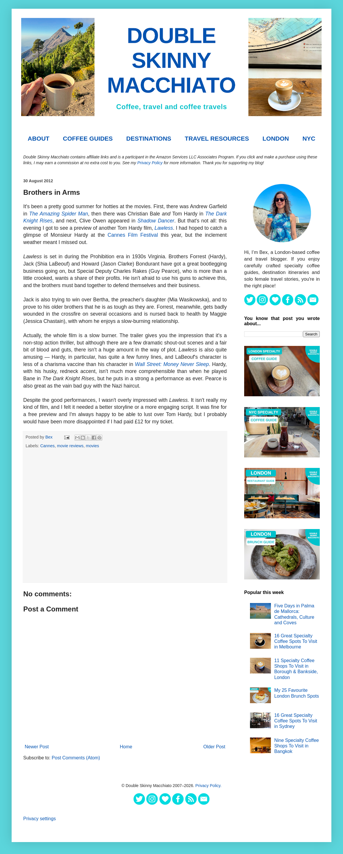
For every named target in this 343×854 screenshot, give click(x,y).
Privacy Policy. (208, 785)
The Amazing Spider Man (58, 214)
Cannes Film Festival (133, 235)
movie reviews (70, 445)
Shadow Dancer (155, 221)
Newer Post (37, 746)
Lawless (164, 228)
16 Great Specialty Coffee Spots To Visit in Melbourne (295, 641)
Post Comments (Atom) (76, 757)
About (38, 138)
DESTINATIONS (148, 138)
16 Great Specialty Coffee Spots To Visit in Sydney (295, 721)
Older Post (214, 746)
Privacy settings (39, 818)
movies (92, 445)
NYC (308, 138)
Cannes (47, 445)
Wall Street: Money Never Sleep (172, 364)
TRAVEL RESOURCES (217, 138)
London (275, 138)
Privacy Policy (149, 162)
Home (126, 746)
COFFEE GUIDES (88, 138)
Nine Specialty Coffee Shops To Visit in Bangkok (296, 746)
